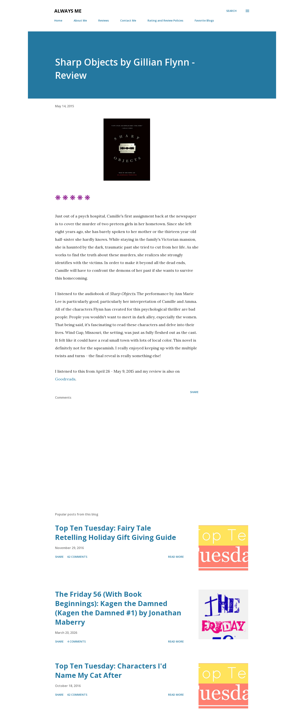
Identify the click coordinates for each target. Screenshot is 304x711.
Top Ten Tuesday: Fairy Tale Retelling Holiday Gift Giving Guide (115, 532)
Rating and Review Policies (165, 20)
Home (58, 20)
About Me (80, 20)
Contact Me (128, 20)
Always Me (67, 11)
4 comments (76, 641)
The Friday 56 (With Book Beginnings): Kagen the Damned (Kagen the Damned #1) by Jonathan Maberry (118, 608)
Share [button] (194, 392)
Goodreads (65, 379)
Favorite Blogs (204, 20)
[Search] (231, 11)
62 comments (77, 557)
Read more (176, 557)
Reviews (103, 20)
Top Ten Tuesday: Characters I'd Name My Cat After (111, 670)
